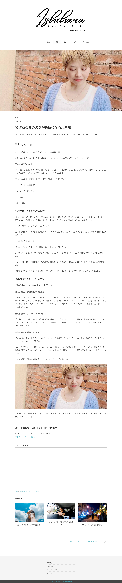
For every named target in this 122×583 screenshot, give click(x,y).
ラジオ (66, 42)
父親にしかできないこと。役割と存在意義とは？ (85, 541)
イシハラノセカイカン (55, 581)
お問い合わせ (85, 42)
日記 (57, 42)
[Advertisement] (61, 468)
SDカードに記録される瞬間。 (92, 525)
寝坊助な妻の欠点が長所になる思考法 (31, 491)
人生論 (48, 42)
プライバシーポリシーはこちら (26, 437)
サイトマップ (51, 573)
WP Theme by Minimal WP (66, 581)
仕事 (74, 42)
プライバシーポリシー (53, 570)
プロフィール (36, 42)
